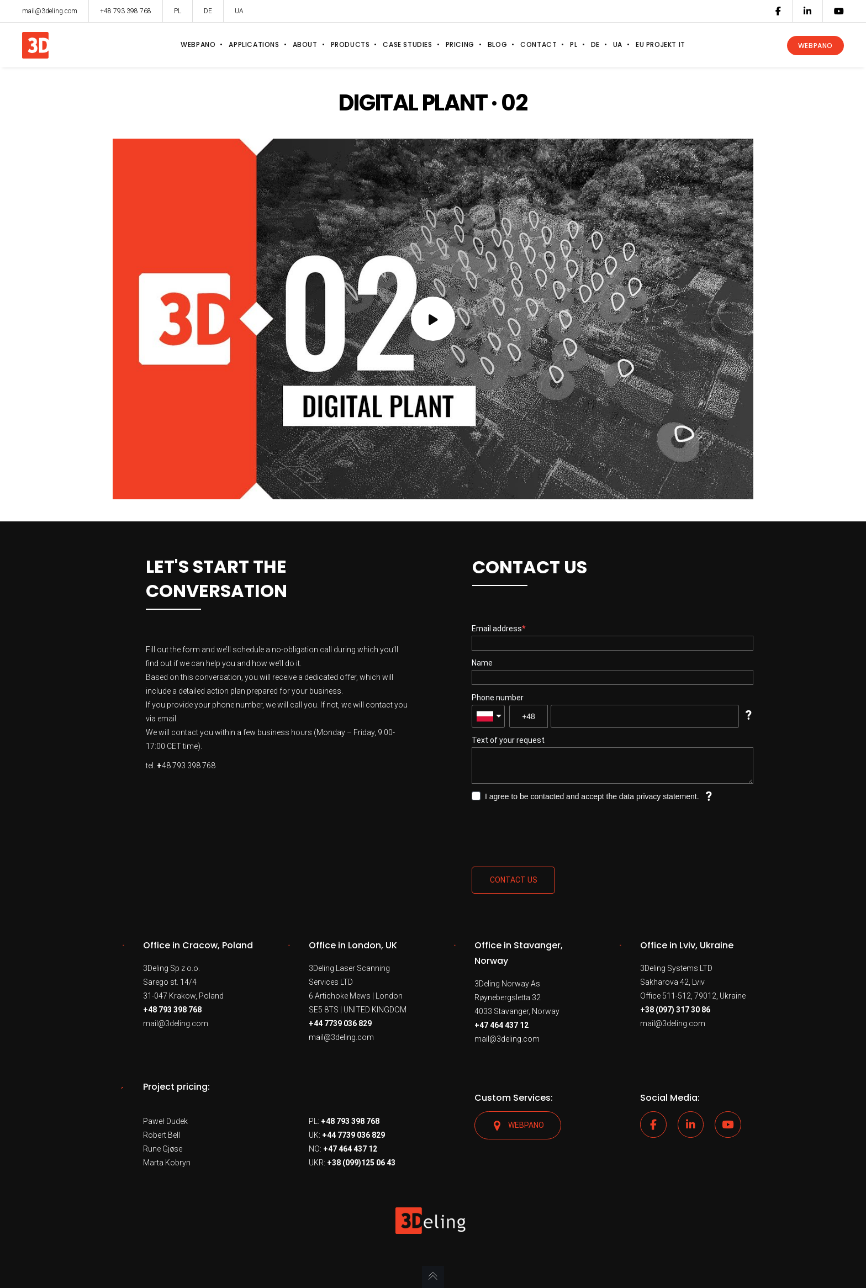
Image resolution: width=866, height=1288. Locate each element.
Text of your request (508, 740)
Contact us (513, 879)
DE (208, 11)
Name (482, 662)
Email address (497, 628)
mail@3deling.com (175, 1023)
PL (177, 11)
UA (239, 11)
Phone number (498, 697)
